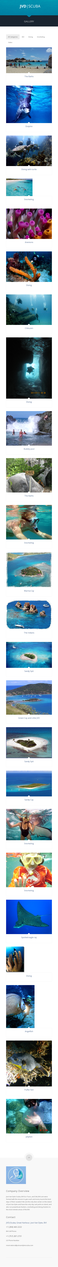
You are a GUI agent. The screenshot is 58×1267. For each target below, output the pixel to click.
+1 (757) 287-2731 (14, 1236)
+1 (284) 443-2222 (14, 1227)
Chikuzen (29, 328)
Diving (30, 37)
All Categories (13, 37)
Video (10, 42)
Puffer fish (29, 1089)
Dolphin (29, 126)
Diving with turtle (29, 169)
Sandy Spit (29, 671)
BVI (23, 37)
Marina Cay (29, 591)
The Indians (29, 632)
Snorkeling (41, 37)
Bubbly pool (29, 449)
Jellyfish (29, 1136)
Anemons (29, 242)
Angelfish (29, 1031)
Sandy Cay (29, 799)
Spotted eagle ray (29, 937)
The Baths (29, 76)
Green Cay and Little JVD (29, 718)
